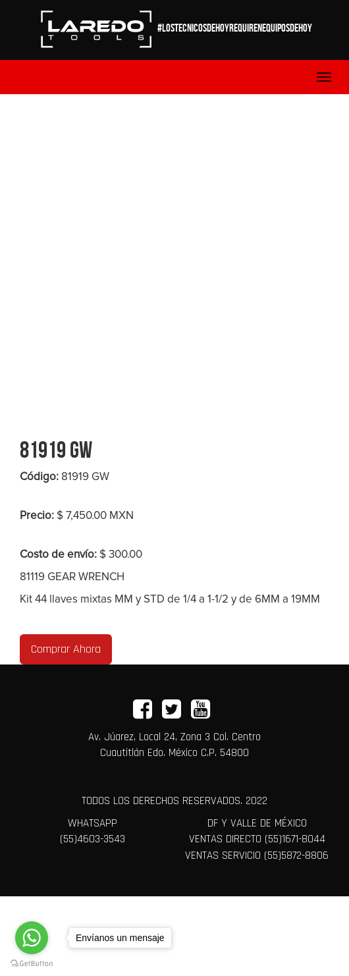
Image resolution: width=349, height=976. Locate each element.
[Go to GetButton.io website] (32, 963)
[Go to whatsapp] (31, 937)
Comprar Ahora (66, 649)
